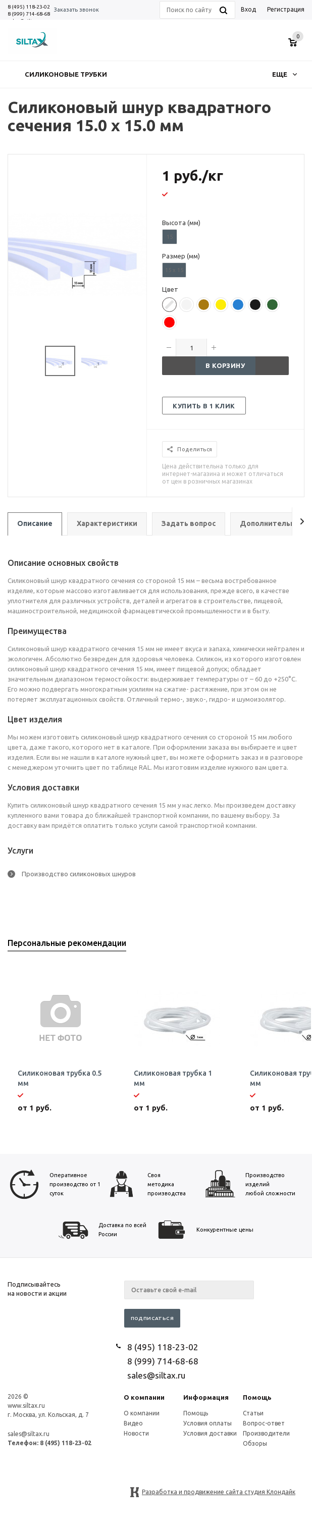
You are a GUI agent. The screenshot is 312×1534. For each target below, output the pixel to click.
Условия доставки (210, 1433)
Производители (266, 1433)
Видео (133, 1423)
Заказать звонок (76, 10)
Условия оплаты (207, 1423)
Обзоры (255, 1443)
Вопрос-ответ (264, 1423)
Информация (206, 1397)
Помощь (257, 1397)
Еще (284, 74)
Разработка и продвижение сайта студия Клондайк (218, 1492)
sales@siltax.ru (156, 1375)
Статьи (253, 1413)
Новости (136, 1433)
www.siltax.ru (26, 1405)
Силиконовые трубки (66, 74)
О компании (144, 1397)
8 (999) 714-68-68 (29, 14)
